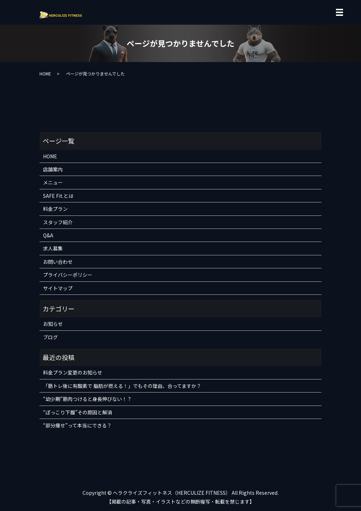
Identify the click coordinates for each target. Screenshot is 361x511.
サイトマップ (58, 288)
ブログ (50, 337)
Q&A (48, 235)
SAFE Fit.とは (58, 195)
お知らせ (53, 323)
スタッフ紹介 (58, 222)
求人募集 (53, 248)
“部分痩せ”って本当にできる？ (77, 425)
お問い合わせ (58, 261)
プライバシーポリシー (67, 274)
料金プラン (55, 208)
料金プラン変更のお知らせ (72, 372)
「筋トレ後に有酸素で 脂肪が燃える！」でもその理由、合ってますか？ (122, 385)
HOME (45, 74)
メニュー (53, 182)
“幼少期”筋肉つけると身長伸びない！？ (87, 398)
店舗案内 (53, 169)
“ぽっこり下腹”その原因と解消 (77, 412)
